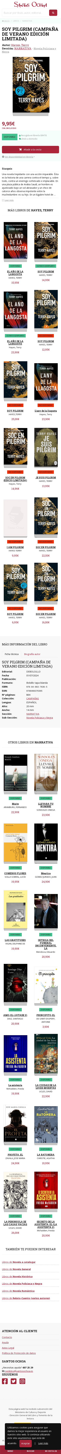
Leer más (43, 1443)
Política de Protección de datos (19, 1353)
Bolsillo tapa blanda (37, 682)
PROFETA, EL (15, 1154)
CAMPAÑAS (32, 698)
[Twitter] (13, 1381)
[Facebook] (5, 1381)
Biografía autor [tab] (32, 654)
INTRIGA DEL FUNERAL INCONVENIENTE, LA (45, 944)
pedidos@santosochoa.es (19, 1371)
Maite (15, 803)
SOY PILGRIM (46, 271)
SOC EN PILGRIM (46, 547)
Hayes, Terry (20, 45)
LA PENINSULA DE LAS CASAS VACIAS (15, 1223)
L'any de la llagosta (46, 410)
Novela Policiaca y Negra (39, 717)
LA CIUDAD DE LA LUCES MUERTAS (45, 1086)
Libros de (18, 1262)
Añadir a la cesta (30, 149)
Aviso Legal (8, 1347)
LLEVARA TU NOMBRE (46, 805)
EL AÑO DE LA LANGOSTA (15, 273)
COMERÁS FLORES (15, 873)
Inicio (6, 21)
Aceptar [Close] (25, 1443)
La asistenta (15, 1085)
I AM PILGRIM (15, 547)
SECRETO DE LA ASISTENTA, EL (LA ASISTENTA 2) (45, 1224)
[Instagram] (22, 1381)
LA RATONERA (45, 1154)
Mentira (46, 873)
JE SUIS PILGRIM (45, 477)
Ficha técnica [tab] (12, 654)
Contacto (7, 1337)
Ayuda (5, 1342)
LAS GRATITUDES (15, 940)
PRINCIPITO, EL (45, 1015)
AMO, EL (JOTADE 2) (15, 1015)
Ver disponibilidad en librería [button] (17, 156)
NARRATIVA (22, 48)
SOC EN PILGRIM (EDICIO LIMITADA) (15, 479)
